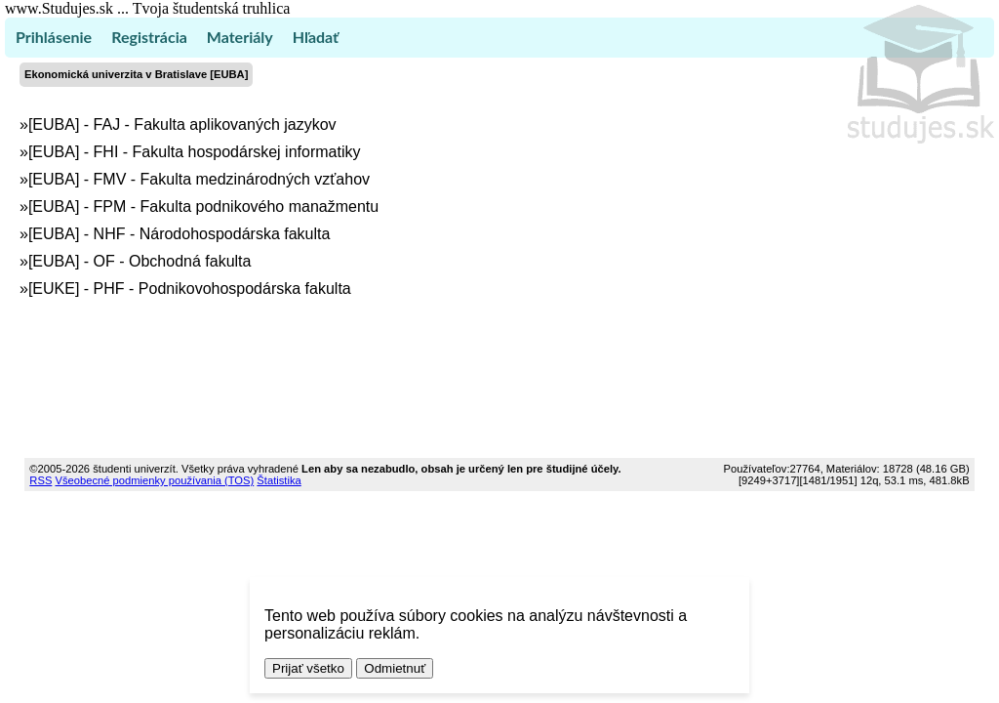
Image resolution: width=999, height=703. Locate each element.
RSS (40, 480)
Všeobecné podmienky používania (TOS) (154, 480)
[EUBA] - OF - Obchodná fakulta (140, 261)
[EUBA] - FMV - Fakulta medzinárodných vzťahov (199, 179)
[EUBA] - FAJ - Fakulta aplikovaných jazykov (182, 124)
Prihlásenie (54, 36)
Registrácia (149, 36)
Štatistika (278, 480)
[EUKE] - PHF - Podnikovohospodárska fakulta (189, 288)
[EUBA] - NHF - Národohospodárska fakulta (179, 234)
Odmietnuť (394, 668)
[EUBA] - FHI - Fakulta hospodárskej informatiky (194, 152)
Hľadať (316, 36)
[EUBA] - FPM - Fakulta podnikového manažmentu (203, 206)
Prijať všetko (308, 668)
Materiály (240, 36)
